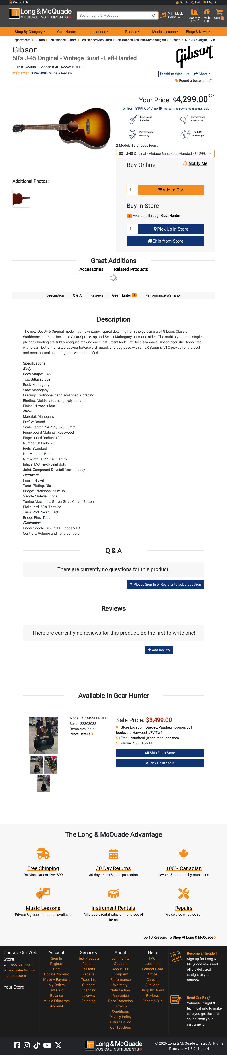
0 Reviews (39, 73)
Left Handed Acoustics (96, 40)
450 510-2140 (143, 743)
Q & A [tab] (77, 295)
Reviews (152, 995)
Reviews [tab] (96, 295)
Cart (56, 969)
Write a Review (60, 73)
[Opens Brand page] (195, 57)
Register (56, 963)
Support (88, 985)
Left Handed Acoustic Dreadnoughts (141, 40)
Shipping (88, 1001)
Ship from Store (165, 241)
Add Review (159, 650)
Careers (152, 979)
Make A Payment (56, 979)
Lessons (88, 969)
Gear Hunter (66, 32)
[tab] (91, 270)
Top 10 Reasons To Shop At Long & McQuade (178, 937)
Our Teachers (120, 1027)
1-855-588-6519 (18, 965)
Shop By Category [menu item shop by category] (29, 32)
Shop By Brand (152, 990)
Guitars (39, 40)
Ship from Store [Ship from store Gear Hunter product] (160, 752)
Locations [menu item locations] (98, 32)
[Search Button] (154, 15)
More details (82, 734)
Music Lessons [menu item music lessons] (164, 32)
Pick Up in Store (171, 229)
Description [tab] (55, 295)
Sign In (56, 958)
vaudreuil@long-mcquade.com (155, 738)
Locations (152, 963)
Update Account (56, 974)
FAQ (152, 958)
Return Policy (120, 1022)
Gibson (175, 40)
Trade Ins (88, 979)
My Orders (57, 985)
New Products (88, 958)
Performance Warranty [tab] (163, 295)
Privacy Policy (120, 1016)
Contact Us (18, 2)
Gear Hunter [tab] (124, 295)
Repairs (88, 974)
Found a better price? (193, 80)
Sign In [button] (182, 2)
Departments (21, 40)
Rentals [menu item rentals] (131, 32)
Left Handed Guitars (62, 40)
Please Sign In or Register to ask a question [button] (165, 584)
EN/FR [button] (209, 2)
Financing (88, 990)
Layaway (88, 995)
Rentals (88, 963)
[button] (218, 16)
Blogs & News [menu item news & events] (196, 32)
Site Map (152, 985)
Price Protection (120, 1001)
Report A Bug (152, 1001)
